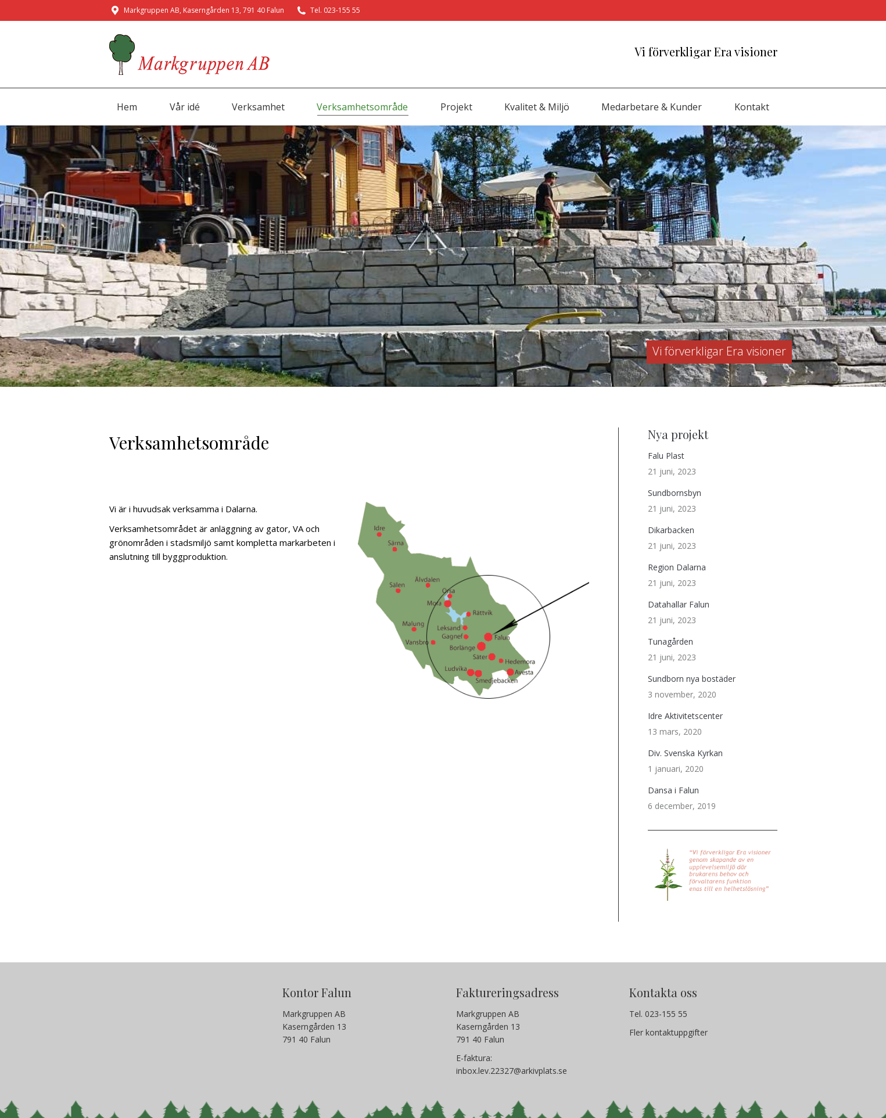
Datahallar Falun (678, 604)
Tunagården (670, 641)
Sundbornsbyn (674, 492)
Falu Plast (666, 455)
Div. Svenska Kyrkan (685, 752)
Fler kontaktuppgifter (668, 1032)
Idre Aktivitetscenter (685, 715)
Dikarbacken (671, 529)
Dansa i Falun (673, 790)
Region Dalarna (677, 567)
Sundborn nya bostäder (692, 678)
